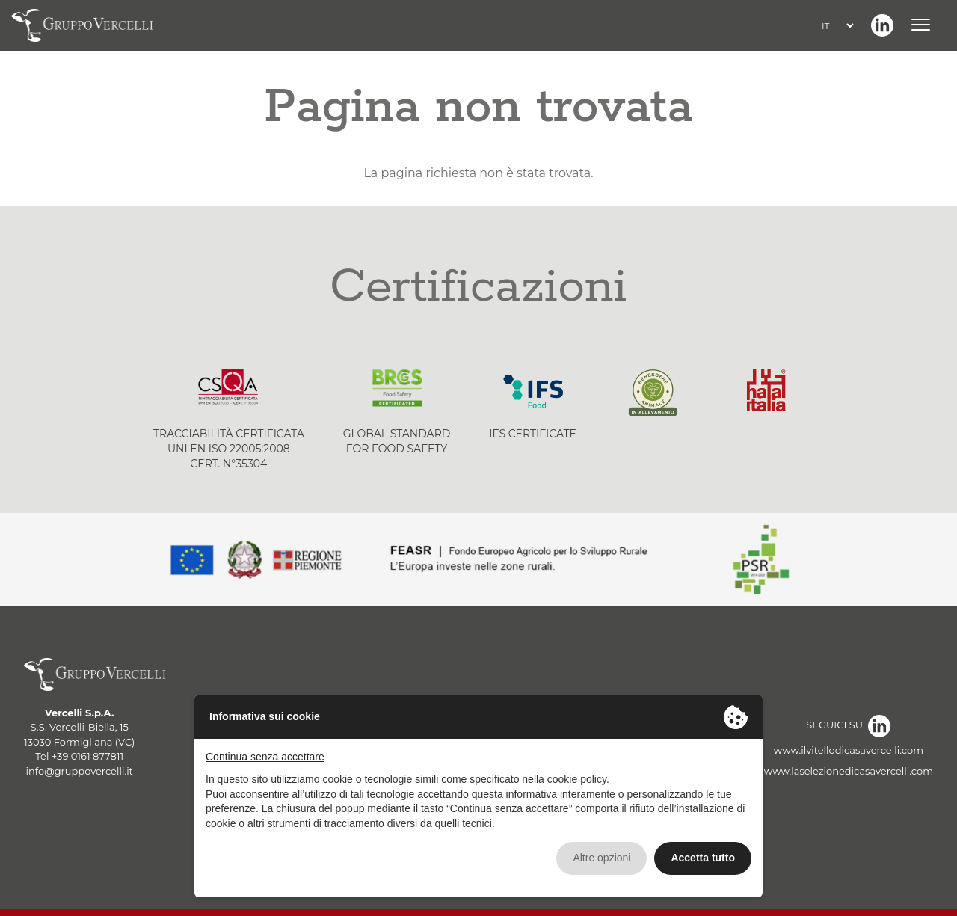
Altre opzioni (601, 858)
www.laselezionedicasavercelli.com (848, 771)
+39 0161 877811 (87, 756)
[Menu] (923, 25)
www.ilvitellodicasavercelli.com (848, 750)
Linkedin (882, 25)
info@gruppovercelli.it (79, 771)
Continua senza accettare (265, 757)
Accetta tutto (703, 858)
